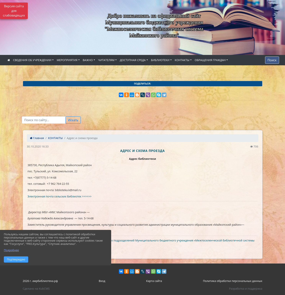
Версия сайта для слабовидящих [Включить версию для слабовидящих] (14, 10)
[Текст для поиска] (44, 120)
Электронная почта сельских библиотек (55, 196)
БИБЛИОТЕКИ (160, 60)
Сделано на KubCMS (36, 288)
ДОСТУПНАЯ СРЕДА (133, 60)
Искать (73, 120)
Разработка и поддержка (245, 288)
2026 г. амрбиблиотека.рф (40, 281)
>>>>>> (86, 196)
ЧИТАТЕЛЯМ (106, 60)
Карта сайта (154, 281)
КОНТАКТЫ (182, 60)
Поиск (272, 60)
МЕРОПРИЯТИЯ (67, 60)
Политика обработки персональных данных (232, 281)
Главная (37, 138)
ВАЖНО (88, 60)
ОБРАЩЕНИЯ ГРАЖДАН (210, 60)
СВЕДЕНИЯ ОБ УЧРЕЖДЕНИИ (32, 60)
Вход (102, 281)
